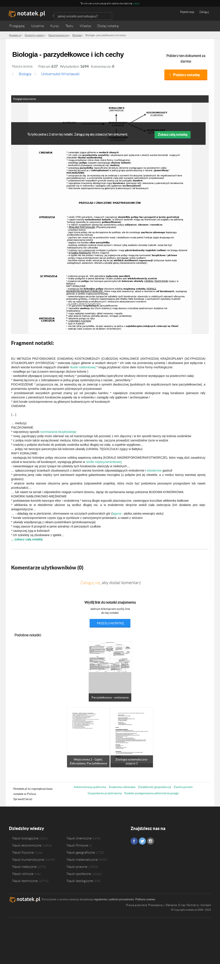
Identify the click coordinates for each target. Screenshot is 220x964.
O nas (181, 905)
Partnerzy (192, 905)
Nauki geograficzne (81, 852)
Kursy (54, 26)
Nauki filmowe (77, 845)
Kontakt (205, 905)
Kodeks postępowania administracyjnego (151, 793)
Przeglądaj (17, 26)
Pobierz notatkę (186, 75)
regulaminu (100, 899)
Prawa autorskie (136, 905)
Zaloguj (204, 12)
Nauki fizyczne (23, 852)
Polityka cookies (145, 899)
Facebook (134, 841)
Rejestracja (187, 12)
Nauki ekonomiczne (26, 845)
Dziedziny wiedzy (26, 828)
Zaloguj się (90, 582)
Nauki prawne (77, 866)
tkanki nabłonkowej (83, 367)
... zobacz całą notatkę (27, 539)
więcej (136, 3)
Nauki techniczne (25, 881)
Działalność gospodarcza (154, 787)
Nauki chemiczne (79, 838)
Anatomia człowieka (122, 787)
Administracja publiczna (90, 787)
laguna (116, 513)
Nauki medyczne (24, 866)
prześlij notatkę (110, 623)
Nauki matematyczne (82, 859)
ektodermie (154, 470)
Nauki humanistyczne (28, 859)
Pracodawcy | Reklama (162, 905)
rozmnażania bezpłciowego (58, 431)
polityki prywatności (121, 899)
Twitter (142, 841)
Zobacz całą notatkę (172, 134)
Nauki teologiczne (80, 881)
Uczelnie (37, 26)
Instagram (150, 841)
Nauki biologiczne (25, 838)
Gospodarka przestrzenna (105, 793)
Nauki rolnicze (22, 874)
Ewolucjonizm (183, 787)
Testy (69, 26)
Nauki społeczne (79, 874)
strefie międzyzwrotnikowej (104, 462)
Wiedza (85, 26)
